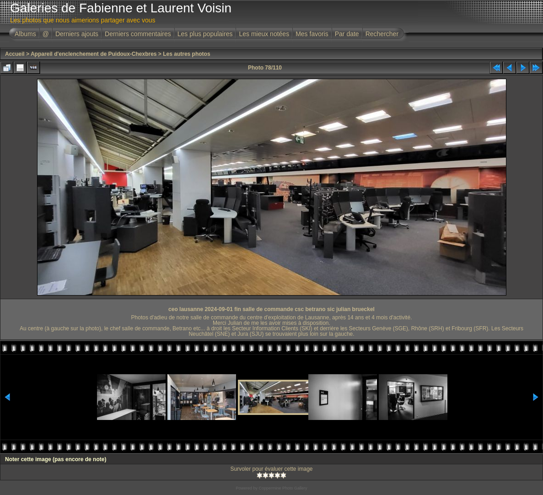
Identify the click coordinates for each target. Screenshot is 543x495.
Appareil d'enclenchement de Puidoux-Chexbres (94, 54)
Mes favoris (312, 34)
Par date (347, 34)
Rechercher (382, 34)
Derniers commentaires (138, 34)
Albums (25, 34)
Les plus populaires (205, 34)
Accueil (15, 54)
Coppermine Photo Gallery (282, 488)
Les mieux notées (264, 34)
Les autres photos (186, 54)
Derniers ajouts (76, 34)
